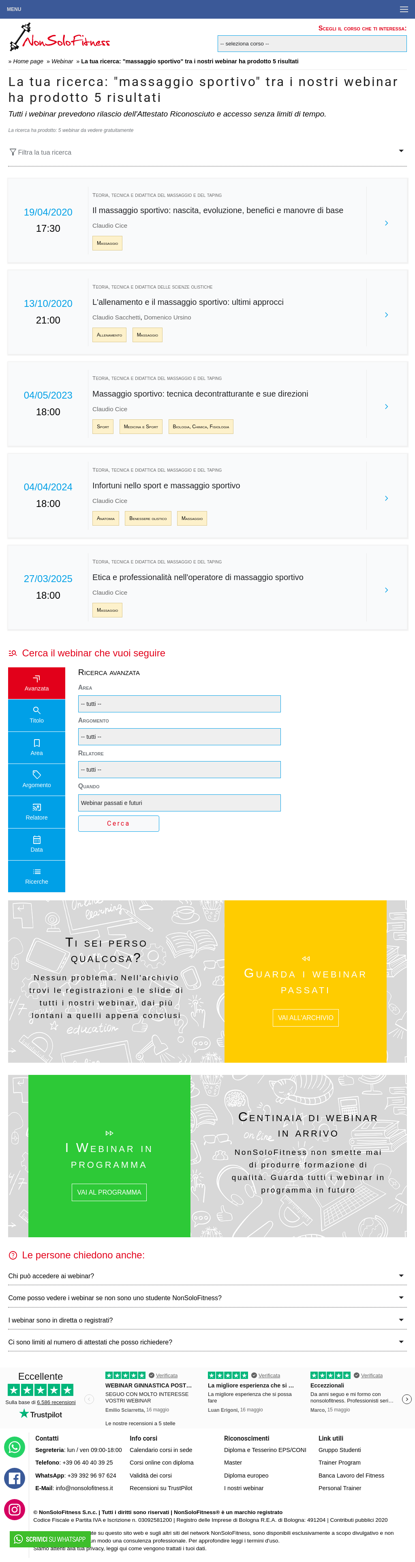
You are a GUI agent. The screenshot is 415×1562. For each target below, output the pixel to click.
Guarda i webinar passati (306, 981)
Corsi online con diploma (162, 1462)
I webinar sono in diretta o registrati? (60, 1320)
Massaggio (107, 243)
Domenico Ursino (167, 317)
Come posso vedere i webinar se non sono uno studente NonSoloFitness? (115, 1297)
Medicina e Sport (141, 426)
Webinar (62, 61)
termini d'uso (262, 1541)
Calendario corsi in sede (161, 1450)
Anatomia (106, 518)
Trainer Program (340, 1462)
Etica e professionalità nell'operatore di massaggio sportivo (198, 577)
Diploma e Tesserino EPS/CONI (265, 1450)
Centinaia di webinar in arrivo (308, 1124)
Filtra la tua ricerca (39, 152)
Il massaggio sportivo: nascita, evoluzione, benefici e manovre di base (217, 210)
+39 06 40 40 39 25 (87, 1462)
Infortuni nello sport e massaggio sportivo (166, 485)
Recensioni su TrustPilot (161, 1488)
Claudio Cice (109, 225)
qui (123, 1548)
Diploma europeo (246, 1475)
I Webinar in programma (109, 1155)
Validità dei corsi (151, 1475)
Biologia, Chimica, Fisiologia (201, 426)
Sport (103, 426)
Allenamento (109, 335)
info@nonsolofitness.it (84, 1488)
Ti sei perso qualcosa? (106, 950)
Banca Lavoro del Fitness (351, 1475)
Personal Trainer (340, 1488)
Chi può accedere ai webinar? (51, 1276)
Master (233, 1462)
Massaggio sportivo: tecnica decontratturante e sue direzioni (200, 393)
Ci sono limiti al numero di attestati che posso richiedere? (90, 1342)
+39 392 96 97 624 (91, 1475)
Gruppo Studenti (340, 1450)
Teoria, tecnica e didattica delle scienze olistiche (152, 287)
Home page (28, 61)
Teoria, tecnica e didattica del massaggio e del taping (157, 195)
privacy (94, 1548)
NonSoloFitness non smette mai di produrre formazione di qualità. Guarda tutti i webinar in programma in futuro (308, 1171)
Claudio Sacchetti (116, 317)
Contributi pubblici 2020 (358, 1520)
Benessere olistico (148, 518)
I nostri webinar (244, 1488)
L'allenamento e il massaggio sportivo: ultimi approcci (188, 302)
